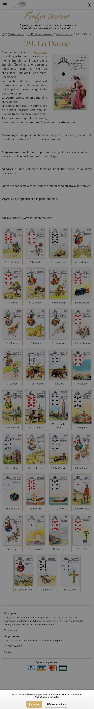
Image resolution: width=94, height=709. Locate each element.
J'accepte (34, 704)
